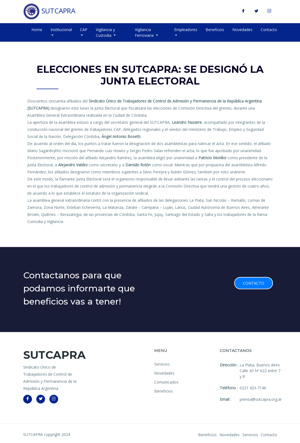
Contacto (269, 29)
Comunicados (166, 382)
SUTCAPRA (49, 11)
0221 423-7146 (253, 387)
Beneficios (215, 29)
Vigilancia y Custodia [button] (105, 32)
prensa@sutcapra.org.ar (261, 399)
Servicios (162, 364)
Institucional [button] (61, 29)
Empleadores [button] (185, 29)
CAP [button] (83, 29)
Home (36, 29)
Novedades (242, 29)
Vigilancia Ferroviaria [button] (145, 32)
